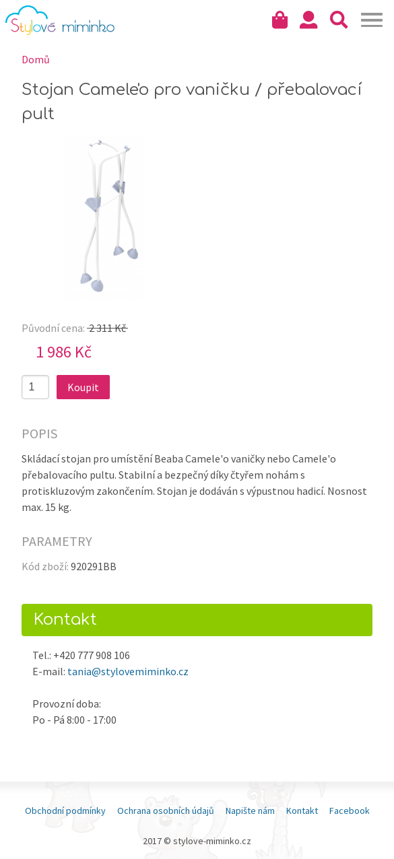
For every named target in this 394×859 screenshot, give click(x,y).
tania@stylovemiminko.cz (128, 671)
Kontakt (302, 810)
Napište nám (250, 810)
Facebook (349, 810)
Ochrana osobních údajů (165, 810)
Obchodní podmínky (65, 810)
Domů (36, 59)
